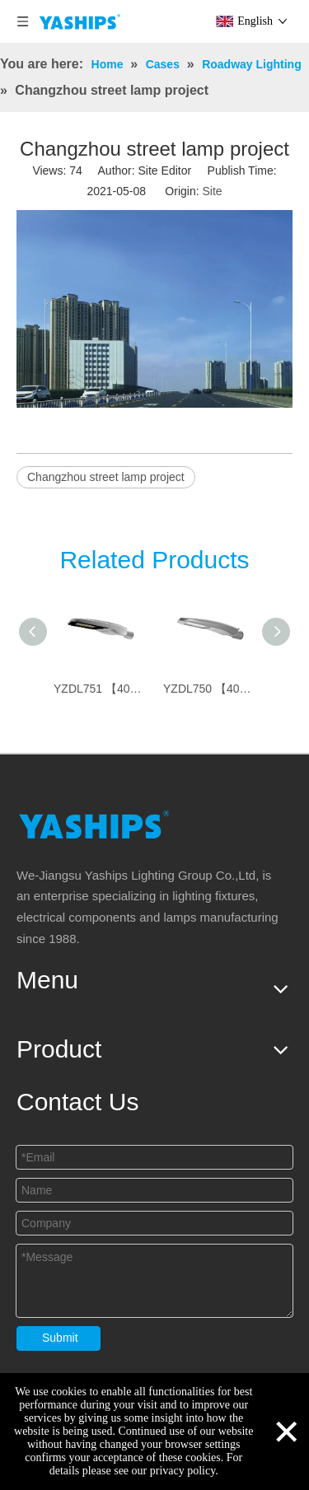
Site (212, 191)
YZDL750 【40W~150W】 (209, 688)
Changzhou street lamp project (106, 476)
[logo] (93, 824)
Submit (60, 1337)
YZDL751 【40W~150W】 (100, 688)
